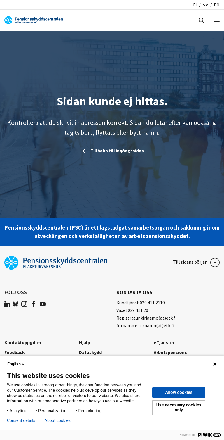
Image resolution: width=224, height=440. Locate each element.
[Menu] (217, 20)
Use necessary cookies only (178, 407)
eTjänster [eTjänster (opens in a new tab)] (164, 342)
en (217, 5)
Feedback (14, 352)
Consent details (21, 420)
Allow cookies (178, 392)
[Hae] (201, 19)
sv (205, 5)
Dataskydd (90, 352)
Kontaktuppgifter (22, 342)
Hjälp (84, 342)
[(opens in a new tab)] (7, 304)
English (16, 364)
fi (195, 5)
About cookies (58, 420)
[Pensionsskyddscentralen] (33, 20)
